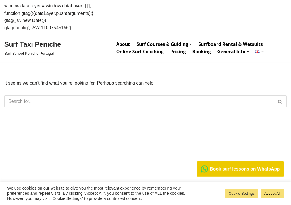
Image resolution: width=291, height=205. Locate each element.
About (123, 44)
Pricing (178, 51)
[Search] (139, 101)
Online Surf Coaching (140, 51)
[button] (191, 44)
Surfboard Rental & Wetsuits (230, 44)
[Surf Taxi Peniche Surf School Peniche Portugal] (32, 48)
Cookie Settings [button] (242, 193)
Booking (201, 51)
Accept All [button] (272, 193)
